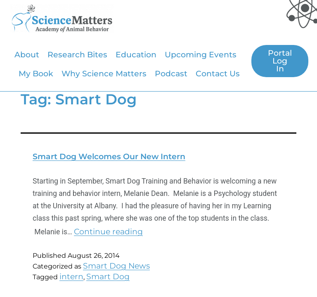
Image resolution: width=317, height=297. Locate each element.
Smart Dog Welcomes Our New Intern (109, 156)
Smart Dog (108, 276)
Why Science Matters (104, 73)
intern (71, 276)
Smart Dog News (116, 266)
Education (136, 54)
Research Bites (77, 54)
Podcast (171, 73)
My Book (36, 73)
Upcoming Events (201, 54)
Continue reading (108, 231)
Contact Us (218, 73)
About (26, 54)
